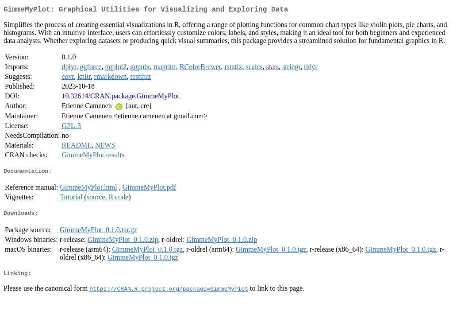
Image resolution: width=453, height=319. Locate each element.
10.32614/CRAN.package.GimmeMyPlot (120, 97)
